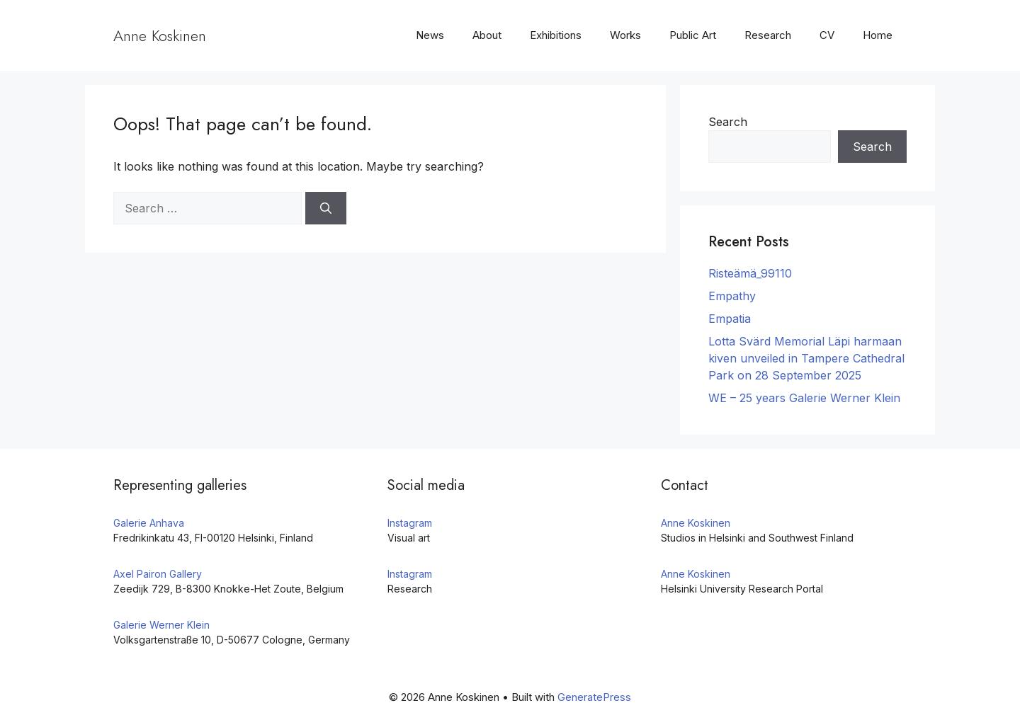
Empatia (729, 319)
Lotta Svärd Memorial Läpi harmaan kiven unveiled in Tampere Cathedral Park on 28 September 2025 (806, 358)
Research (767, 35)
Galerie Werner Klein (161, 625)
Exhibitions (556, 35)
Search (727, 122)
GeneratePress (594, 697)
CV (827, 35)
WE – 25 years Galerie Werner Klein (804, 398)
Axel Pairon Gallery (157, 574)
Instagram (409, 523)
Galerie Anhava (148, 523)
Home (877, 35)
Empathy (732, 296)
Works (625, 35)
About (487, 35)
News (430, 35)
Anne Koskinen (159, 35)
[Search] (325, 208)
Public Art (692, 35)
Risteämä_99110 (750, 273)
